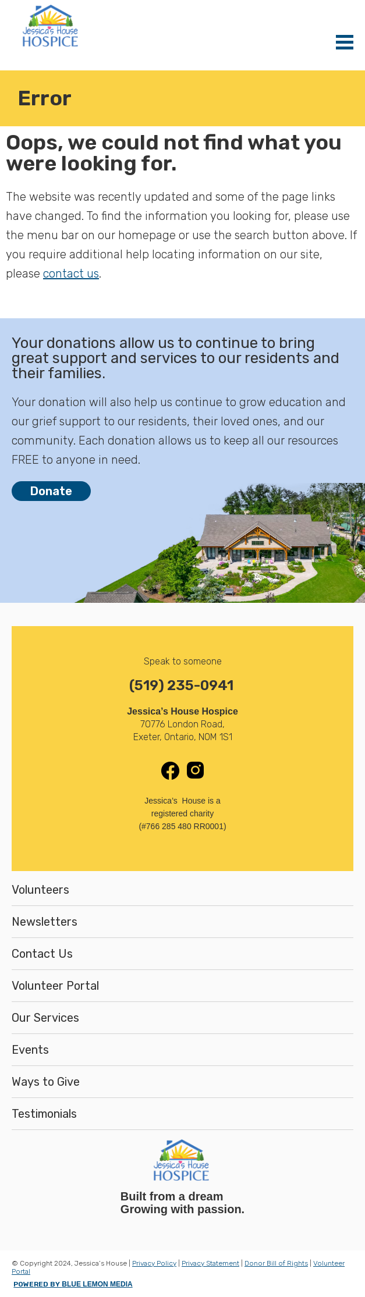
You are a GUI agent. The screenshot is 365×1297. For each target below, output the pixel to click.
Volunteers (40, 890)
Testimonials (44, 1114)
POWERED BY (72, 1284)
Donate (51, 491)
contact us (71, 273)
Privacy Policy (154, 1263)
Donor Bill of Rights (276, 1263)
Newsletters (44, 922)
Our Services (45, 1018)
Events (30, 1050)
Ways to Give (46, 1082)
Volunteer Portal (55, 986)
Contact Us (42, 954)
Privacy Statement (210, 1263)
